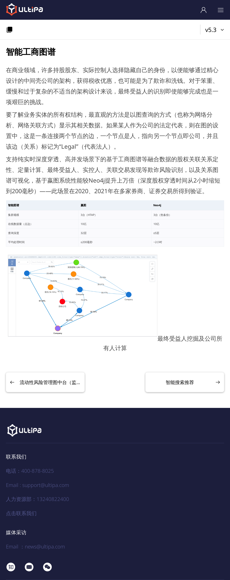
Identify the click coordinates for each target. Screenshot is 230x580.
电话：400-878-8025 (30, 470)
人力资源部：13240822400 (37, 499)
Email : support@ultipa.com (37, 485)
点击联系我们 (21, 513)
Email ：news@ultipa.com (35, 546)
